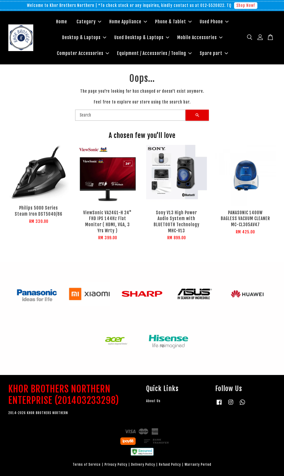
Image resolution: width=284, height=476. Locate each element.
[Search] (130, 115)
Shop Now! (245, 5)
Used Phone (214, 21)
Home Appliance (128, 21)
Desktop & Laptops (84, 37)
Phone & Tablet (173, 21)
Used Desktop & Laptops (141, 37)
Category (89, 21)
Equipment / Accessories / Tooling (154, 53)
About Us (153, 401)
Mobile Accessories (199, 37)
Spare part (214, 53)
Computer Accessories (83, 53)
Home (61, 21)
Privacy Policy (116, 464)
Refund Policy (170, 464)
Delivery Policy (143, 464)
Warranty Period (198, 464)
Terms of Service (87, 464)
